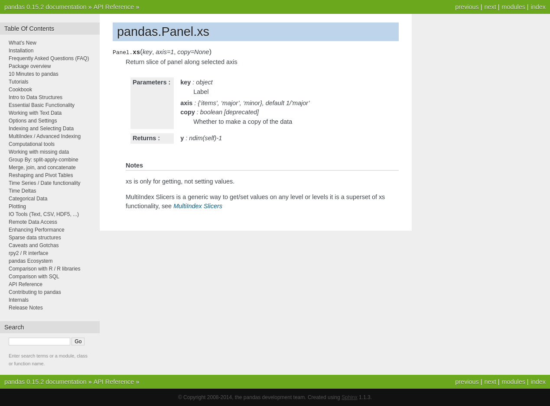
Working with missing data (39, 152)
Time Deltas (22, 191)
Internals (19, 300)
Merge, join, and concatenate (42, 167)
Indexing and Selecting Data (41, 129)
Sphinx (350, 397)
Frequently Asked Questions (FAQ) (49, 58)
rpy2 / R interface (28, 253)
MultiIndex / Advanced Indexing (45, 136)
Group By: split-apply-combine (43, 160)
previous (466, 6)
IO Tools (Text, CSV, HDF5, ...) (44, 214)
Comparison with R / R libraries (44, 269)
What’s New (22, 43)
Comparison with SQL (34, 277)
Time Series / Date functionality (45, 183)
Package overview (30, 66)
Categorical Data (28, 199)
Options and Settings (33, 121)
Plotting (17, 206)
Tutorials (19, 82)
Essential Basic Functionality (42, 105)
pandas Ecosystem (30, 261)
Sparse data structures (35, 238)
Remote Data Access (33, 222)
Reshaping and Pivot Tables (41, 175)
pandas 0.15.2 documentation (45, 6)
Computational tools (32, 144)
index (538, 6)
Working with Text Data (35, 113)
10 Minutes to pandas (34, 74)
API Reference (114, 6)
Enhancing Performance (37, 230)
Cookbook (20, 90)
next (490, 6)
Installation (21, 51)
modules (513, 6)
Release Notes (26, 308)
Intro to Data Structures (35, 97)
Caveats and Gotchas (34, 245)
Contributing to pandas (35, 292)
